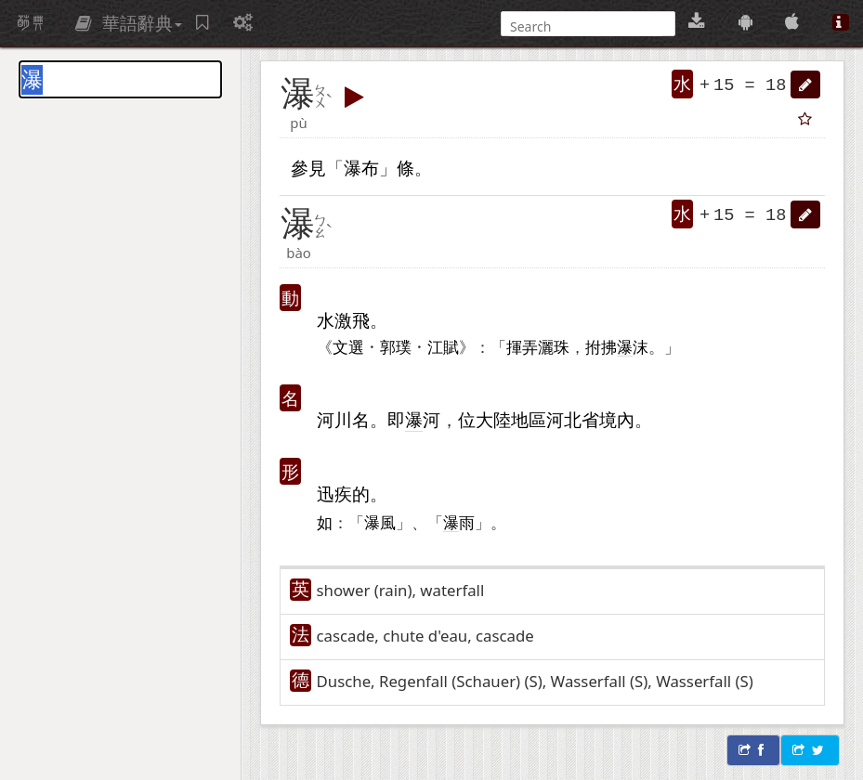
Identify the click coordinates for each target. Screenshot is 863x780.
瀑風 (380, 522)
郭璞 (396, 346)
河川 (334, 419)
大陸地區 (511, 419)
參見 (308, 167)
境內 (616, 419)
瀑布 (361, 167)
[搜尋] (586, 26)
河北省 (572, 419)
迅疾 (334, 493)
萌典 (30, 23)
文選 (348, 346)
